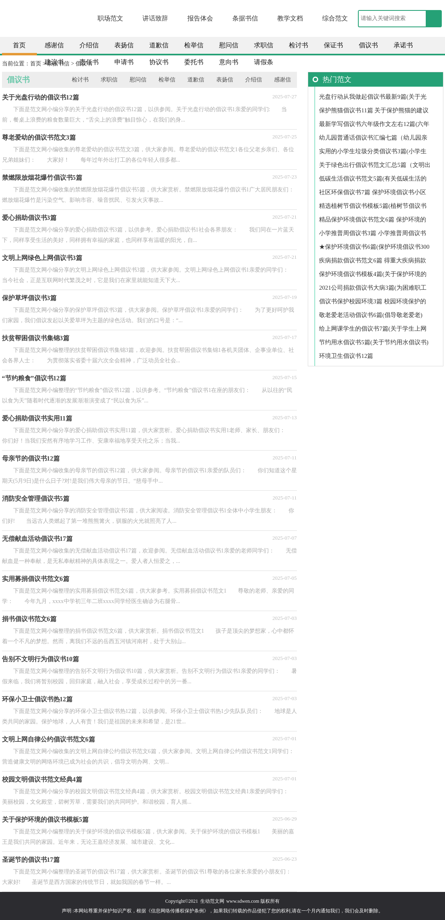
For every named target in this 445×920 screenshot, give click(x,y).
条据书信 (245, 18)
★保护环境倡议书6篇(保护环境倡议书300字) (374, 249)
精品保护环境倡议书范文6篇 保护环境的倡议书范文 (372, 221)
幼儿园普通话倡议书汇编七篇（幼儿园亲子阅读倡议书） (373, 139)
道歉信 (159, 45)
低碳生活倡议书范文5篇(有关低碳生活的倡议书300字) (373, 180)
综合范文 (335, 18)
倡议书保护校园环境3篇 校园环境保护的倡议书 (372, 303)
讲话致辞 (155, 18)
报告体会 (200, 18)
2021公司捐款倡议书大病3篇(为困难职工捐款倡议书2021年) (373, 289)
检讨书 (298, 45)
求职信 (263, 45)
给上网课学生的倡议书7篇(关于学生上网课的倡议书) (373, 330)
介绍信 (89, 45)
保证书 (333, 45)
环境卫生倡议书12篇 (346, 356)
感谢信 (54, 45)
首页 (19, 45)
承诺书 (403, 45)
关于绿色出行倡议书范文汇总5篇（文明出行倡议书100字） (375, 167)
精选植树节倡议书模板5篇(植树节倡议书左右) (373, 208)
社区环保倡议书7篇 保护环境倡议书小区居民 (372, 194)
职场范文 (110, 18)
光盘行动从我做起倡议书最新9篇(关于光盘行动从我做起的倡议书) (373, 98)
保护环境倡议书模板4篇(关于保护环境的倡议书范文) (373, 276)
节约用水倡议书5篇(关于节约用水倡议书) (374, 342)
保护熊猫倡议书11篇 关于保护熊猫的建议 (374, 110)
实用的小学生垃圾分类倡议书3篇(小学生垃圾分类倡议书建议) (373, 153)
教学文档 (290, 18)
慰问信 (228, 45)
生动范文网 (212, 901)
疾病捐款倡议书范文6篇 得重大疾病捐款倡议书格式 (372, 262)
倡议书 (368, 45)
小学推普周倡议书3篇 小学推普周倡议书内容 (372, 235)
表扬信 (124, 45)
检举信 (193, 45)
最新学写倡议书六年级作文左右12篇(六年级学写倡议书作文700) (374, 126)
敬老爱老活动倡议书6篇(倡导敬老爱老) (371, 315)
